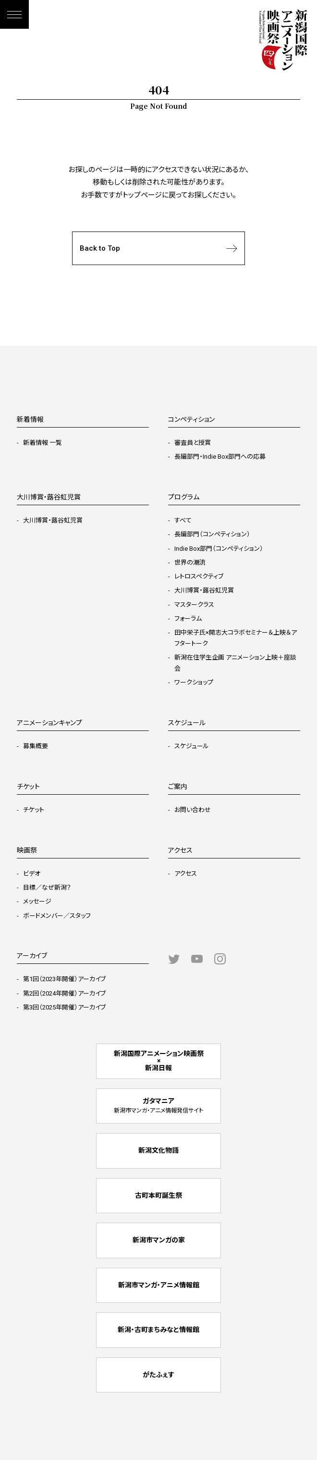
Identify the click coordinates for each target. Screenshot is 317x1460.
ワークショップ (193, 682)
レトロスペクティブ (198, 576)
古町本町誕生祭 (158, 1195)
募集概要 (35, 746)
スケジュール (191, 746)
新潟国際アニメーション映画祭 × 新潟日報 (159, 1061)
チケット (33, 809)
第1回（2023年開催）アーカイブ (64, 979)
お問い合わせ (192, 809)
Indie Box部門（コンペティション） (218, 548)
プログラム (183, 497)
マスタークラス (194, 604)
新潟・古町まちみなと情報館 (158, 1329)
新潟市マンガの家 (159, 1240)
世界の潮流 (190, 562)
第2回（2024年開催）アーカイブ (64, 993)
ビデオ (31, 873)
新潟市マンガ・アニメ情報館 (158, 1285)
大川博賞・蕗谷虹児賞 (53, 520)
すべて (183, 520)
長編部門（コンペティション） (212, 534)
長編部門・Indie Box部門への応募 (220, 456)
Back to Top (158, 248)
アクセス (185, 873)
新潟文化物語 (158, 1150)
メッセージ (37, 901)
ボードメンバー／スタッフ (57, 915)
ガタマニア (158, 1105)
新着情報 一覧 (42, 442)
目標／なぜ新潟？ (47, 887)
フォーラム (188, 618)
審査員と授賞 (192, 442)
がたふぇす (158, 1375)
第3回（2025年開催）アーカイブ (64, 1007)
